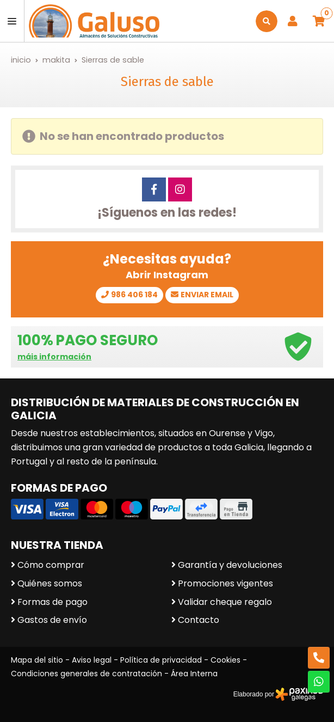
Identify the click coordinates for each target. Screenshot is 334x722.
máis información (54, 357)
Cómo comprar (50, 565)
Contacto (198, 620)
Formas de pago (52, 602)
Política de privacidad (161, 659)
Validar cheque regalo (225, 602)
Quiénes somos (49, 583)
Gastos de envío (52, 620)
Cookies (225, 659)
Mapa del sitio (37, 659)
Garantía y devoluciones (230, 565)
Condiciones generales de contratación (86, 673)
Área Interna (194, 673)
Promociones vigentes (225, 583)
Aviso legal (92, 659)
